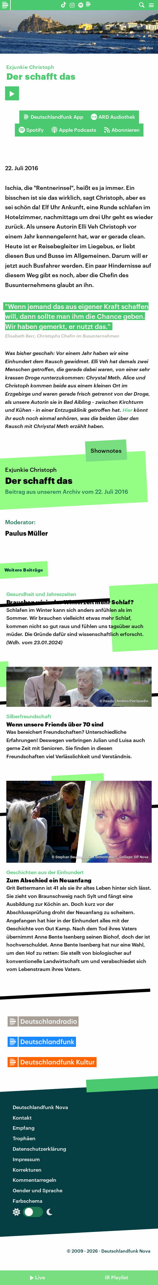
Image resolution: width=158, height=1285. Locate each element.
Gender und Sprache (37, 1190)
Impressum (26, 1159)
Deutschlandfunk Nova (40, 1107)
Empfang (24, 1128)
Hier (127, 410)
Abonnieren (122, 130)
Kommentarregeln (34, 1180)
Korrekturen (27, 1170)
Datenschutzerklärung (39, 1149)
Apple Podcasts (73, 130)
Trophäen (24, 1138)
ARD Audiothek (113, 117)
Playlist (119, 1277)
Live (40, 1277)
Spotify (31, 130)
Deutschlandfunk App (53, 117)
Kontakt (22, 1117)
